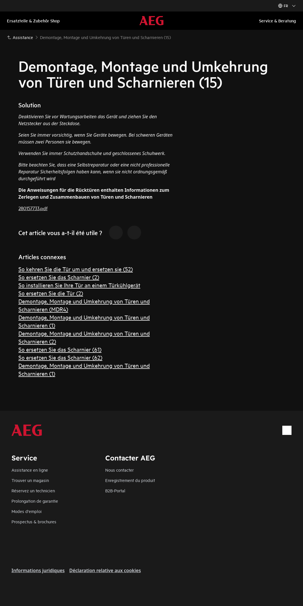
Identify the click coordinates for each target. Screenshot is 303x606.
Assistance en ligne (29, 470)
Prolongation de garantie (34, 501)
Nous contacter (119, 470)
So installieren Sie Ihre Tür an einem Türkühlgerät (79, 285)
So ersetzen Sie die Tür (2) (50, 293)
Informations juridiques (38, 570)
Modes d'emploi (26, 511)
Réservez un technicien (33, 490)
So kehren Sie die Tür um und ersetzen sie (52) (75, 268)
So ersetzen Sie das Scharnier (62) (60, 357)
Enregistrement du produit (130, 480)
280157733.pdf (32, 208)
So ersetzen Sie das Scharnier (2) (58, 276)
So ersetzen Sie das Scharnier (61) (59, 349)
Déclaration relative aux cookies (105, 570)
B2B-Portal (115, 490)
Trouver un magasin (30, 480)
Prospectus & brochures (33, 521)
